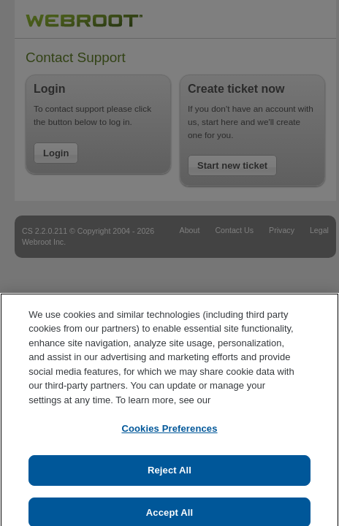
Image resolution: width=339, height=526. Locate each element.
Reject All (169, 474)
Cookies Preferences (169, 433)
